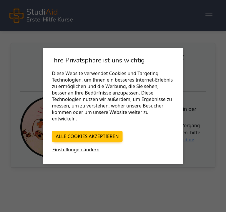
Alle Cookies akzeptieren (87, 136)
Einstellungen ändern (76, 149)
